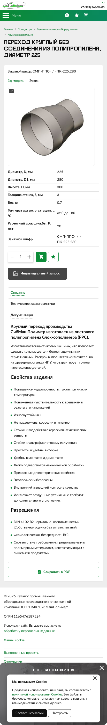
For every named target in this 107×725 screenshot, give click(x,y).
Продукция (25, 29)
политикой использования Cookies (37, 694)
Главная (8, 29)
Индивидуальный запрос (40, 273)
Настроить (59, 713)
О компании (13, 661)
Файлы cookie (14, 640)
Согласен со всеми (29, 713)
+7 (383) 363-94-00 (92, 7)
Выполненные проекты (21, 653)
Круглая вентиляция (20, 34)
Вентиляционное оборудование (57, 29)
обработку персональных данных (29, 631)
